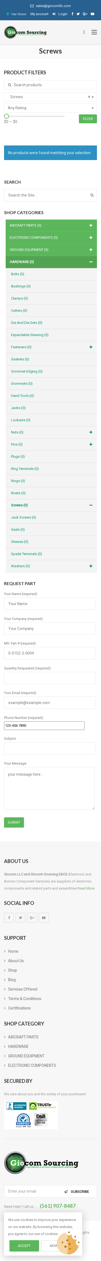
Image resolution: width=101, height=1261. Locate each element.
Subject (49, 743)
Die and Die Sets (26, 323)
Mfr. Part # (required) (49, 648)
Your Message (49, 786)
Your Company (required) (49, 624)
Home (13, 951)
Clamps (19, 298)
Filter (88, 119)
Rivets (18, 493)
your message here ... (49, 788)
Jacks (18, 408)
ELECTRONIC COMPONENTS (52, 237)
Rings (18, 481)
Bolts (17, 274)
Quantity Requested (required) (49, 673)
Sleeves (19, 542)
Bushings (21, 286)
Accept (24, 1246)
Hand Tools (22, 396)
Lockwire (20, 420)
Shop (12, 970)
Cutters (19, 310)
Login (60, 14)
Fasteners (52, 347)
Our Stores (18, 14)
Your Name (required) (49, 599)
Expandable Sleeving (29, 335)
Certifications (19, 1008)
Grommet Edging (27, 371)
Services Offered (22, 989)
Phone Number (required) (44, 722)
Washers (52, 566)
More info (59, 1246)
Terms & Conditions (24, 999)
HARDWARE (52, 262)
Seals (18, 529)
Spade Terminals (26, 554)
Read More (86, 888)
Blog (12, 980)
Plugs (18, 456)
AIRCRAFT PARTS (52, 225)
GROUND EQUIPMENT (52, 250)
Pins (52, 444)
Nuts (52, 432)
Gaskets (20, 359)
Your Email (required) (49, 698)
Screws (52, 505)
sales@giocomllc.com (50, 6)
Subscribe (80, 1192)
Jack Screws (23, 517)
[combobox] (50, 97)
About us (16, 961)
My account (39, 14)
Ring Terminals (25, 469)
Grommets (22, 383)
